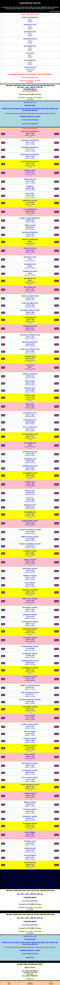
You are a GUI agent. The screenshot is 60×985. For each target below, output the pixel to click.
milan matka (4, 874)
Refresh (30, 21)
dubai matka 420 (45, 886)
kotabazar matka (37, 876)
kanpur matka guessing (20, 888)
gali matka (36, 870)
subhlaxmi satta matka (40, 878)
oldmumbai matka (29, 876)
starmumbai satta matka (34, 883)
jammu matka (29, 875)
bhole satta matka (45, 884)
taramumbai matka (55, 871)
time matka (49, 870)
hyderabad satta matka (54, 883)
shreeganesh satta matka (8, 880)
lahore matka (57, 873)
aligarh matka (47, 874)
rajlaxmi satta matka (24, 883)
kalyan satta (41, 888)
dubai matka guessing (28, 886)
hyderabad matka (54, 874)
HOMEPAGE (30, 979)
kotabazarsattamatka (8, 886)
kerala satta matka (46, 876)
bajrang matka (48, 875)
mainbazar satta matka (46, 885)
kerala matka (4, 870)
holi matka (10, 874)
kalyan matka (41, 875)
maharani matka (24, 871)
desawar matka (32, 871)
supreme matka (5, 875)
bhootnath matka (39, 873)
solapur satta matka (55, 879)
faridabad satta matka (52, 880)
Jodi (3, 134)
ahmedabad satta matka (16, 884)
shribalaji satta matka (22, 878)
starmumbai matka (39, 874)
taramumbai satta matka (19, 880)
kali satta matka (13, 878)
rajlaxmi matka (31, 874)
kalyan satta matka (54, 884)
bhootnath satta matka (17, 881)
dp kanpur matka (54, 888)
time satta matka (49, 878)
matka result (28, 888)
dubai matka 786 (10, 888)
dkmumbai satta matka (25, 885)
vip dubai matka (53, 886)
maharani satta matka (36, 879)
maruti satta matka (8, 879)
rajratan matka (16, 874)
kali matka (23, 870)
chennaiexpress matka (30, 873)
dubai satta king (19, 886)
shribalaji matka (29, 870)
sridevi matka (17, 870)
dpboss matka (35, 888)
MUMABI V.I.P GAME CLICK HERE (30, 81)
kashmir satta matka (14, 885)
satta (14, 886)
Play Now (30, 136)
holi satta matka (56, 881)
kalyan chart (46, 888)
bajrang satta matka (5, 885)
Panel (56, 134)
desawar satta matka (45, 879)
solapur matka (39, 871)
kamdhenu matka (21, 875)
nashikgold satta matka (35, 885)
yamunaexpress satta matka (29, 881)
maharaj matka (10, 871)
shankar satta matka (54, 876)
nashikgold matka (13, 876)
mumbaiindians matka (5, 873)
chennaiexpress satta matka (6, 881)
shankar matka (11, 870)
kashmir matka (55, 875)
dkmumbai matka (4, 876)
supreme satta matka (6, 884)
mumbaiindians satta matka (31, 880)
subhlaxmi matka (42, 870)
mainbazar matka (21, 876)
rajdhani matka (23, 874)
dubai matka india (37, 886)
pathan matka (55, 870)
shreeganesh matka (46, 871)
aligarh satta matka (44, 883)
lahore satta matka (40, 881)
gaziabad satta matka (42, 880)
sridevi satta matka (5, 878)
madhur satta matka (26, 879)
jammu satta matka (37, 884)
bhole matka (35, 875)
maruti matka (3, 871)
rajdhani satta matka (14, 883)
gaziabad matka (13, 873)
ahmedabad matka (13, 875)
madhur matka (17, 871)
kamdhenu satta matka (27, 884)
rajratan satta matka (4, 883)
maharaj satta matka (16, 879)
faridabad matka (21, 873)
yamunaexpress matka (48, 873)
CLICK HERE (30, 82)
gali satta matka (31, 878)
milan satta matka (48, 881)
